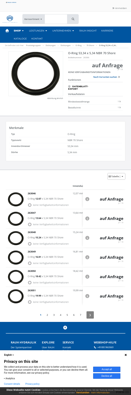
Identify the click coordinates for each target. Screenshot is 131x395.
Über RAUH (48, 347)
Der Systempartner (21, 347)
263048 (32, 232)
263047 (32, 212)
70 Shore (90, 45)
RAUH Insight (88, 30)
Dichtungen (51, 45)
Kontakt (37, 38)
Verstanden (82, 392)
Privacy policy (32, 384)
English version (11, 2)
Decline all (106, 376)
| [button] (116, 176)
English (9, 355)
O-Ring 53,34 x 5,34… (108, 45)
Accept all (107, 369)
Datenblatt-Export (78, 87)
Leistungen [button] (38, 30)
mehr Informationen (100, 392)
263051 (32, 290)
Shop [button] (19, 30)
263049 (32, 251)
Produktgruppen (33, 45)
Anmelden (119, 8)
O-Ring (79, 45)
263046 (32, 193)
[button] (73, 19)
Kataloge (20, 38)
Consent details (12, 384)
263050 (32, 271)
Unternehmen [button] (63, 30)
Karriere (107, 30)
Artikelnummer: (75, 57)
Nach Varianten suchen (106, 76)
